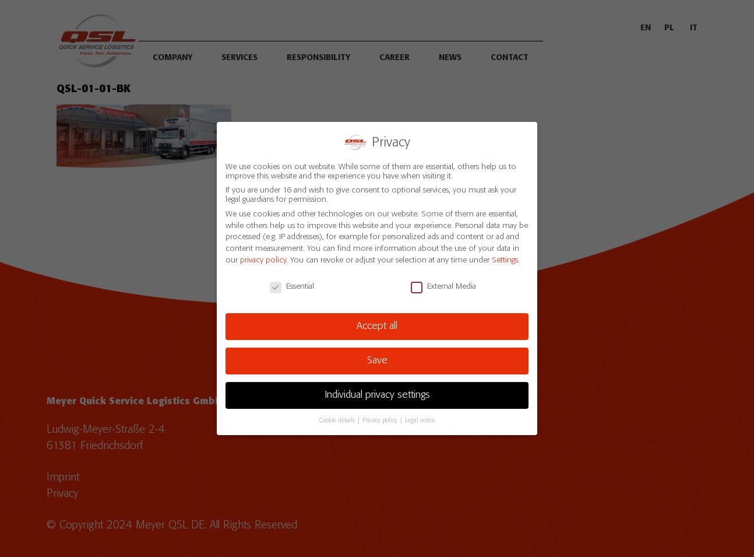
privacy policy (263, 258)
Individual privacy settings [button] (377, 393)
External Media (443, 284)
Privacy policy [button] (380, 419)
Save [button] (377, 358)
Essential (292, 284)
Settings (505, 258)
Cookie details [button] (338, 419)
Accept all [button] (377, 324)
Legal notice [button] (420, 419)
